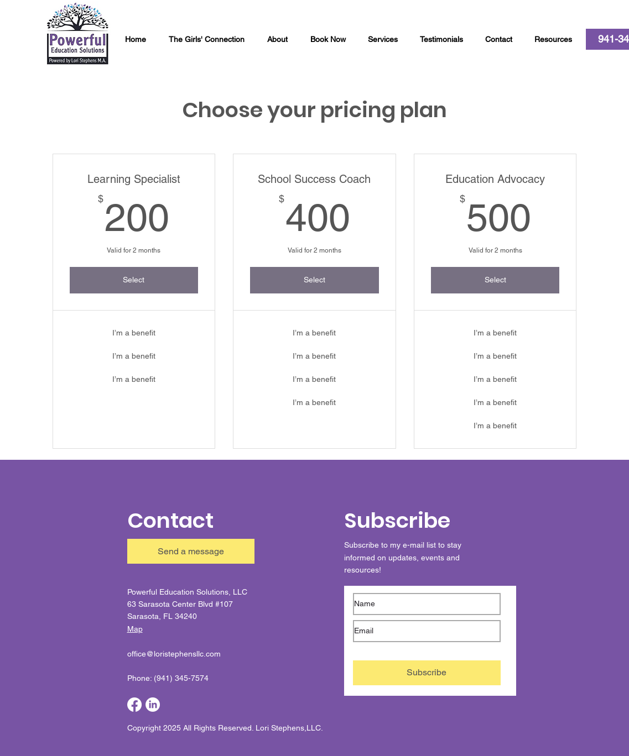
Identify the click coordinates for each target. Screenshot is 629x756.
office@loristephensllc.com (174, 653)
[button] (501, 39)
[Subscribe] (427, 672)
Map (135, 628)
